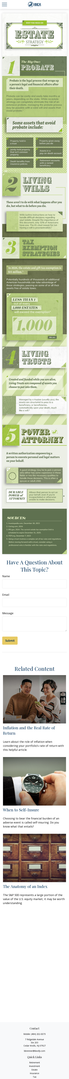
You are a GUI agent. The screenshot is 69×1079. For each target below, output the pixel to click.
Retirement (34, 1062)
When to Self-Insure (21, 809)
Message (7, 613)
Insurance (34, 1073)
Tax (34, 1076)
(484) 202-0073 (38, 1034)
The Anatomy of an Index (25, 886)
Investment (34, 1066)
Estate (34, 1069)
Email (5, 594)
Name (6, 576)
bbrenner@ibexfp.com (34, 1050)
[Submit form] (10, 641)
